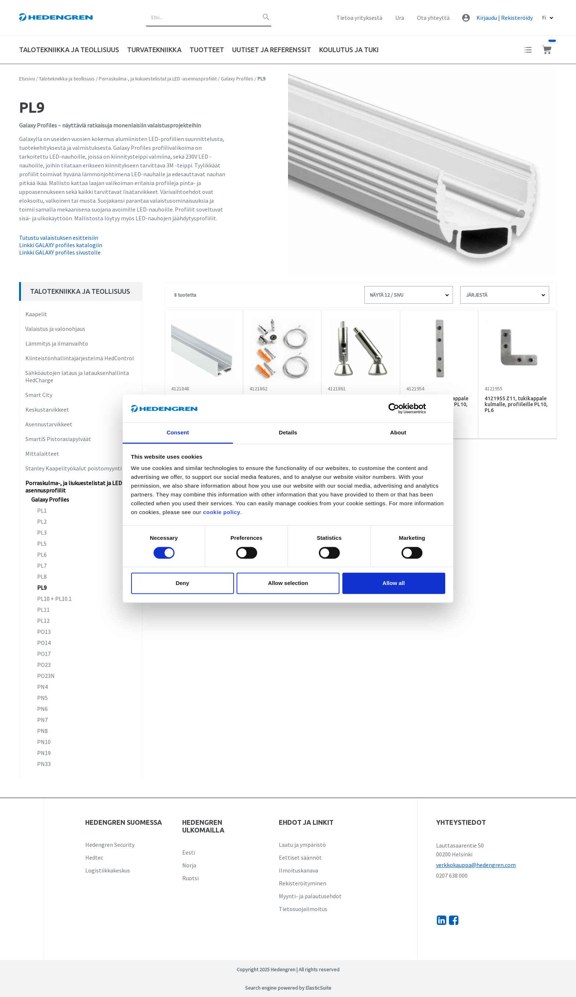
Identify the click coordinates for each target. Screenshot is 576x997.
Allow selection (288, 583)
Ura (399, 17)
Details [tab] (288, 433)
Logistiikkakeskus (107, 870)
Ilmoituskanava (298, 870)
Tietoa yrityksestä (359, 17)
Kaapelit (36, 314)
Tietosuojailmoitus (303, 909)
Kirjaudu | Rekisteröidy (504, 17)
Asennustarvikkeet (48, 424)
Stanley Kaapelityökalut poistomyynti (73, 468)
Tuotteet (207, 49)
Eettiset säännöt (300, 857)
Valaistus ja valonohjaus (55, 328)
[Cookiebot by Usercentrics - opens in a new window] (399, 408)
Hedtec (94, 857)
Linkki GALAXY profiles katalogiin (60, 245)
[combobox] (208, 17)
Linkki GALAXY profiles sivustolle (60, 252)
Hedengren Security (109, 844)
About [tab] (398, 433)
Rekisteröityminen (302, 883)
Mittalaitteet (42, 453)
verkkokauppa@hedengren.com (476, 864)
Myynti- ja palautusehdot (310, 896)
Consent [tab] (178, 433)
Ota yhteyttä (433, 17)
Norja (189, 865)
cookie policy (222, 512)
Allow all (393, 583)
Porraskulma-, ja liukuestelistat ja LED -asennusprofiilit (158, 78)
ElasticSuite (318, 988)
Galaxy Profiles (237, 78)
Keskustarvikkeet (47, 409)
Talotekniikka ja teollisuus (67, 78)
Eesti (188, 852)
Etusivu (27, 78)
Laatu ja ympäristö (302, 844)
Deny (182, 583)
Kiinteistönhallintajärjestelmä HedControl (79, 358)
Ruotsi (190, 878)
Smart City (38, 394)
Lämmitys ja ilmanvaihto (56, 343)
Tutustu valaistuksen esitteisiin (58, 237)
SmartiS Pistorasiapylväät (58, 438)
